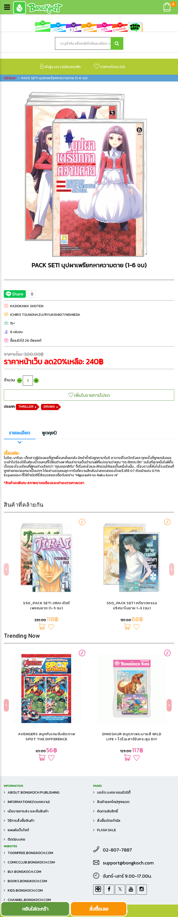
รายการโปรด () (109, 66)
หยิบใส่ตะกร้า (35, 909)
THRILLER (25, 406)
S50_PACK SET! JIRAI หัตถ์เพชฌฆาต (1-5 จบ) (46, 605)
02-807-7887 (117, 850)
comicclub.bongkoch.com (31, 862)
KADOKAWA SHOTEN (26, 306)
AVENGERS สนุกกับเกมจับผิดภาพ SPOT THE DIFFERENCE (46, 736)
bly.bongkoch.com (24, 871)
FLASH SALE (106, 830)
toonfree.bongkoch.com (30, 853)
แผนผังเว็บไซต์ (18, 830)
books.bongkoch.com (27, 881)
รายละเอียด (19, 432)
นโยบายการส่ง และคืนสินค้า (28, 811)
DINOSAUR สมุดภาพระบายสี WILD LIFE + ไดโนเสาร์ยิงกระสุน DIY (132, 736)
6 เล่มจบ (16, 332)
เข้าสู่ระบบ (49, 66)
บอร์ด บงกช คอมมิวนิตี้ (113, 792)
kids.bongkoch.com (25, 890)
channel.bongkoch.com (29, 900)
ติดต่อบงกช (16, 839)
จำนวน (9, 380)
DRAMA (49, 406)
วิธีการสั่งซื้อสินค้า (21, 820)
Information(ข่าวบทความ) (29, 802)
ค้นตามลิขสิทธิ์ (107, 811)
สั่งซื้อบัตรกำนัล (108, 820)
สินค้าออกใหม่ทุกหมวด (113, 802)
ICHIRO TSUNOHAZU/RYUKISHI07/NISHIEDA (45, 314)
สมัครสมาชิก (71, 67)
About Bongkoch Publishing (34, 792)
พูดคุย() (49, 432)
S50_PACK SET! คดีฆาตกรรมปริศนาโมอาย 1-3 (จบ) (132, 605)
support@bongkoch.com (128, 863)
